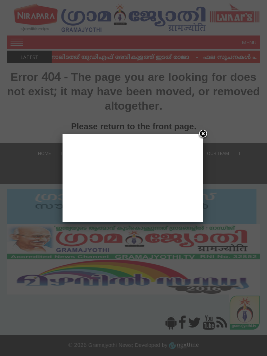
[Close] (203, 134)
